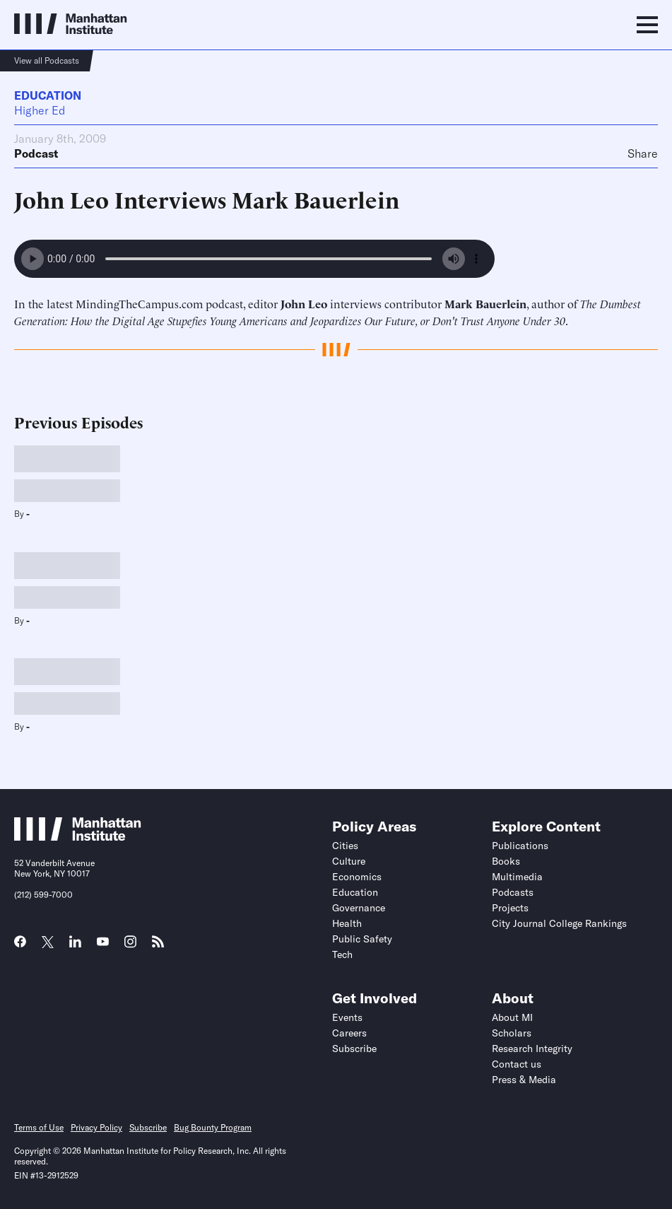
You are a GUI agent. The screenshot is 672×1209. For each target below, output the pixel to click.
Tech (342, 954)
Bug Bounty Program (213, 1127)
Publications (520, 845)
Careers (349, 1033)
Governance (358, 907)
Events (347, 1017)
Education (47, 95)
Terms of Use (39, 1127)
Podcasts (513, 892)
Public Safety (362, 939)
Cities (345, 845)
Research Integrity (532, 1048)
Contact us (516, 1064)
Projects (510, 907)
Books (506, 861)
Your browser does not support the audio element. (254, 259)
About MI (512, 1017)
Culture (348, 861)
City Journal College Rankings (559, 923)
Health (347, 923)
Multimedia (517, 876)
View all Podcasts (46, 60)
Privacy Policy (96, 1127)
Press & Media (524, 1079)
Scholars (511, 1033)
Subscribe (354, 1048)
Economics (357, 876)
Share (642, 153)
